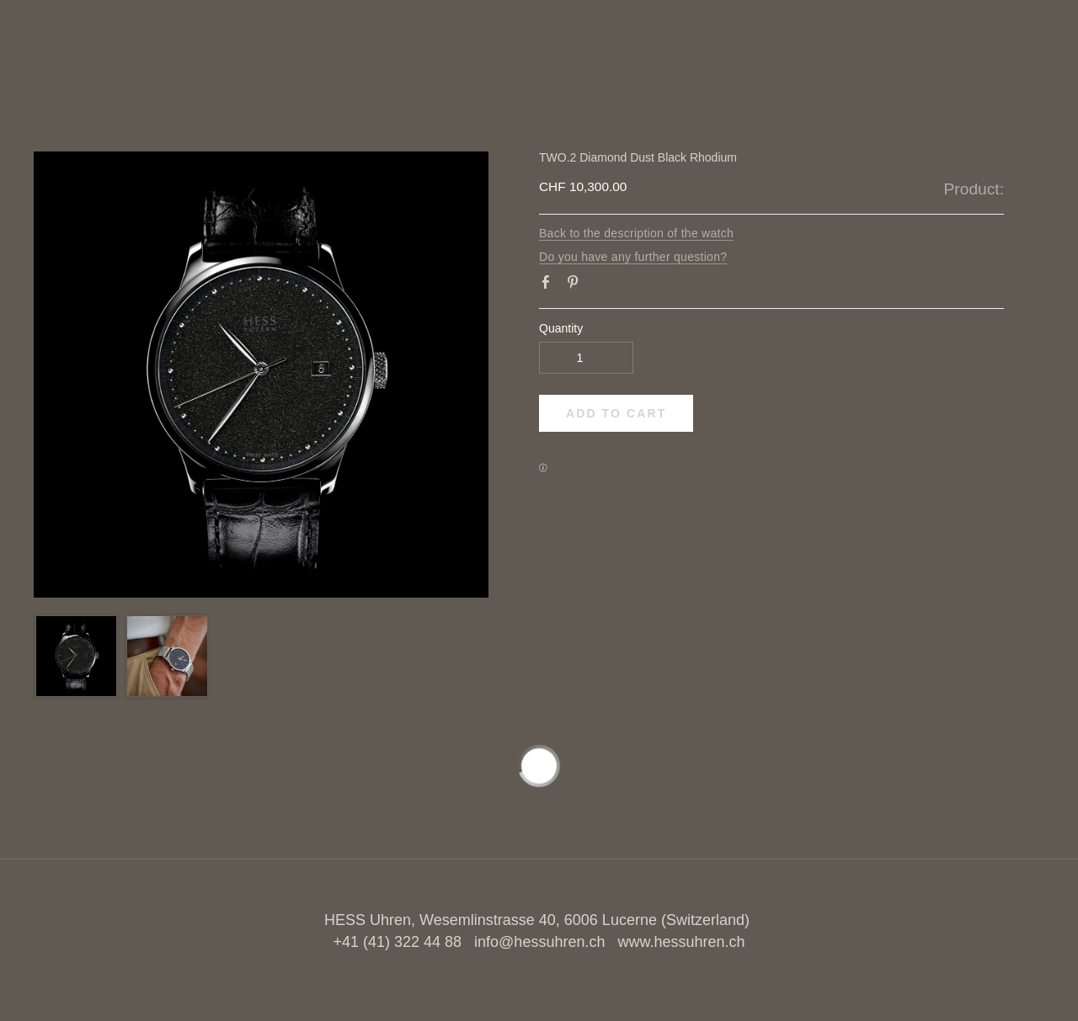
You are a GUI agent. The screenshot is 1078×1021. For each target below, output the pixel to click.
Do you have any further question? (633, 256)
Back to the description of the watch (636, 233)
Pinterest (576, 285)
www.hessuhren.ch (680, 941)
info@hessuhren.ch (539, 941)
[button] (616, 413)
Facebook (549, 285)
